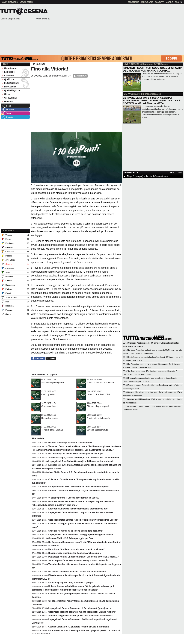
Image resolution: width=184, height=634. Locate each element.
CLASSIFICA (8, 230)
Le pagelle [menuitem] (8, 72)
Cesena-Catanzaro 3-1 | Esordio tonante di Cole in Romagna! (78, 627)
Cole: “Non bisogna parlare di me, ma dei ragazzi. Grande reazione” (82, 612)
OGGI (171, 172)
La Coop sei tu (48, 394)
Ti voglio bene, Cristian (52, 430)
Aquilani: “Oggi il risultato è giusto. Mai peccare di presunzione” (80, 615)
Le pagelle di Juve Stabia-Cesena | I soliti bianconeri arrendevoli (80, 461)
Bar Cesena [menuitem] (9, 86)
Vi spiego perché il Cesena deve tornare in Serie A (73, 498)
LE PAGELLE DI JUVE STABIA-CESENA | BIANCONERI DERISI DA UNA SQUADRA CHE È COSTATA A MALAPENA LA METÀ (151, 100)
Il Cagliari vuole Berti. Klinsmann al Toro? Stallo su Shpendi (78, 486)
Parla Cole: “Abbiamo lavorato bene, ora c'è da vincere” (76, 549)
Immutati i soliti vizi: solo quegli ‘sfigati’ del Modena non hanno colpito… (85, 490)
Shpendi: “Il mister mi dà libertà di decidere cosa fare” (75, 531)
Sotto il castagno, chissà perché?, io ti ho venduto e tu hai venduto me (84, 457)
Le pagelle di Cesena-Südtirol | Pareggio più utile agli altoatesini (80, 534)
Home (5, 64)
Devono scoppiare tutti (97, 430)
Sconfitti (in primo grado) (52, 382)
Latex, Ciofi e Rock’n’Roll (98, 394)
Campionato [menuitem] (9, 68)
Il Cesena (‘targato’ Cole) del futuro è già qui (70, 582)
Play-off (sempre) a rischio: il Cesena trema (70, 442)
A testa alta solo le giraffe (98, 418)
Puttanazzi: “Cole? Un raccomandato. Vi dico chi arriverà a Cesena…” (83, 557)
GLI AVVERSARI (132, 94)
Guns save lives (48, 406)
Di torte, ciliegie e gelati (98, 406)
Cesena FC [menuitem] (8, 75)
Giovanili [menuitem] (7, 101)
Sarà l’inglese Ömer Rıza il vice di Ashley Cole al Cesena (76, 560)
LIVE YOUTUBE (131, 64)
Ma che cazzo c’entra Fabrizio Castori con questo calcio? (77, 571)
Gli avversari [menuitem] (9, 98)
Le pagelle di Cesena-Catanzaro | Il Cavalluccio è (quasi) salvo (79, 608)
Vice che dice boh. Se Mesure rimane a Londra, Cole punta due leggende (84, 564)
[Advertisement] (117, 29)
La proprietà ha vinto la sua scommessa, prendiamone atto (78, 509)
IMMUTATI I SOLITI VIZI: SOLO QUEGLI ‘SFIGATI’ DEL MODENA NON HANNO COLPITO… (152, 69)
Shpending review (49, 418)
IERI (180, 172)
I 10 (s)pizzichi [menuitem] (10, 83)
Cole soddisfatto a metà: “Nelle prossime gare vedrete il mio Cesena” (83, 520)
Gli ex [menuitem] (6, 94)
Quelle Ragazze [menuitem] (11, 90)
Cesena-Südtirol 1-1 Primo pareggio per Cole (70, 538)
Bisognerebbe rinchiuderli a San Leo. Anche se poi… (75, 553)
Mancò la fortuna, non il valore (101, 382)
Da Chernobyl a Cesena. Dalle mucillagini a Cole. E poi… (76, 453)
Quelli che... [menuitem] (9, 79)
